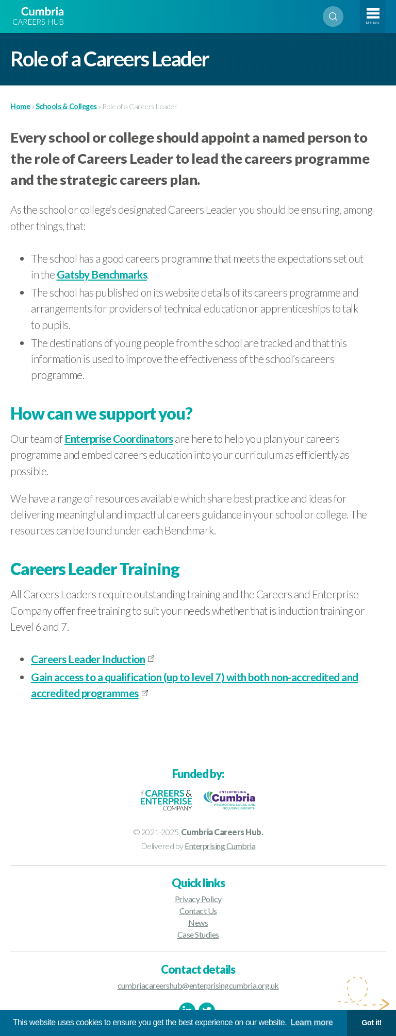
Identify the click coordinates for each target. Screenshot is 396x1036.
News (198, 922)
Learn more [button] (311, 1022)
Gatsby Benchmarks (102, 274)
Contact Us (198, 911)
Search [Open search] (333, 16)
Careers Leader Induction (88, 658)
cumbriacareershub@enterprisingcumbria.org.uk (198, 985)
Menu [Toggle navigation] (373, 23)
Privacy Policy (198, 899)
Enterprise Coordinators (118, 438)
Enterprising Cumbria (220, 846)
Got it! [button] (371, 1022)
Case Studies (198, 934)
